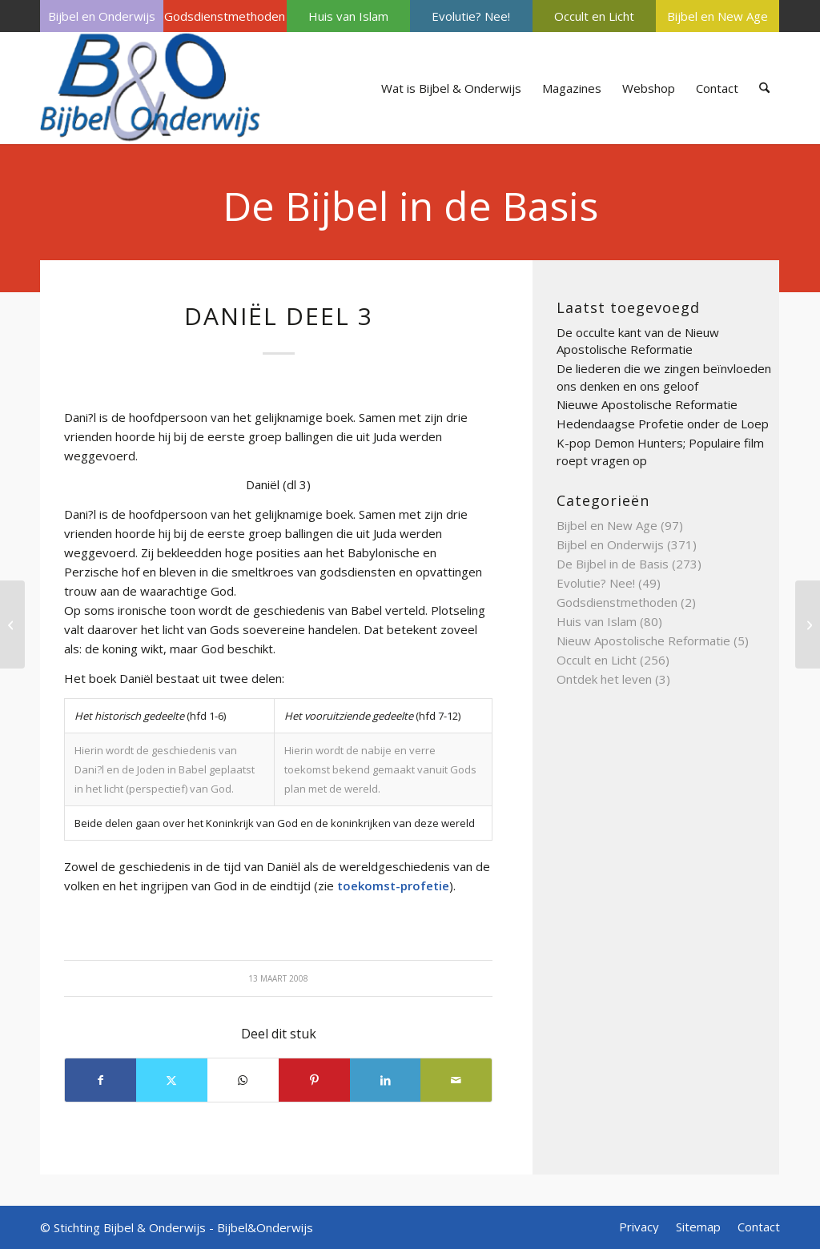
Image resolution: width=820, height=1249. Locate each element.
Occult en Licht (594, 16)
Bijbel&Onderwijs (265, 1227)
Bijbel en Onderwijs (101, 16)
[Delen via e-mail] (456, 1080)
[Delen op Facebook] (100, 1080)
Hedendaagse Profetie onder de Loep (663, 424)
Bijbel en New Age (717, 16)
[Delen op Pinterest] (314, 1080)
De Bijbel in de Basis (410, 206)
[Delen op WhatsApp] (243, 1080)
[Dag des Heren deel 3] (807, 624)
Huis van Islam (348, 16)
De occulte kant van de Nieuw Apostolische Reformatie (638, 341)
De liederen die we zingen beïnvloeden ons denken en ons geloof (664, 377)
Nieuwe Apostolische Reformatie (647, 404)
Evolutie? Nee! (471, 16)
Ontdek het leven (604, 679)
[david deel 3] (12, 624)
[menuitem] (101, 16)
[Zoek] (764, 88)
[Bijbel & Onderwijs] (150, 88)
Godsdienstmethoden (224, 16)
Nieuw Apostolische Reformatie (643, 641)
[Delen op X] (171, 1080)
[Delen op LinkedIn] (385, 1080)
